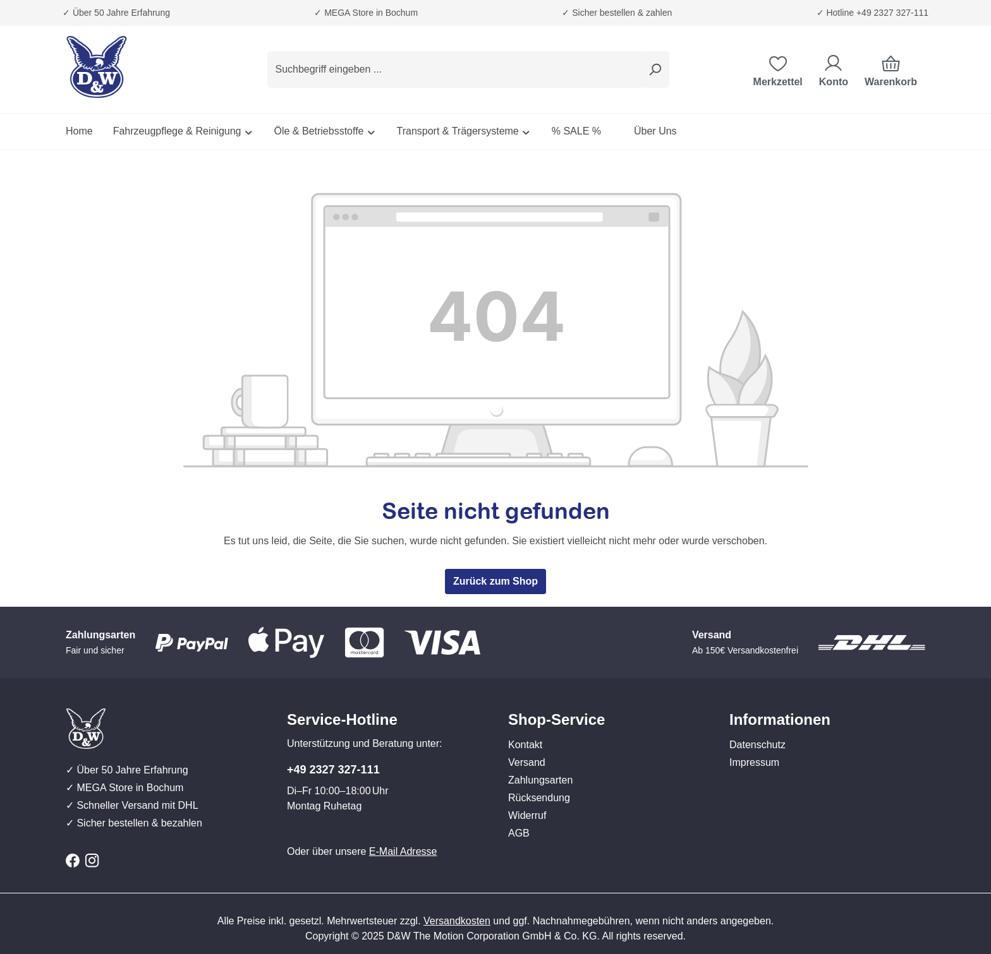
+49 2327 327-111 (333, 769)
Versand (526, 762)
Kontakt (525, 744)
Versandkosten (456, 920)
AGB (519, 833)
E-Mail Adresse (403, 851)
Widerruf (527, 815)
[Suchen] (654, 69)
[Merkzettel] (778, 69)
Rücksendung (539, 797)
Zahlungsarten (540, 780)
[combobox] (454, 69)
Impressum (754, 762)
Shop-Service (556, 719)
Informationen (779, 719)
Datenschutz (757, 744)
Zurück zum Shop (495, 581)
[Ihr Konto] (833, 69)
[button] (606, 707)
